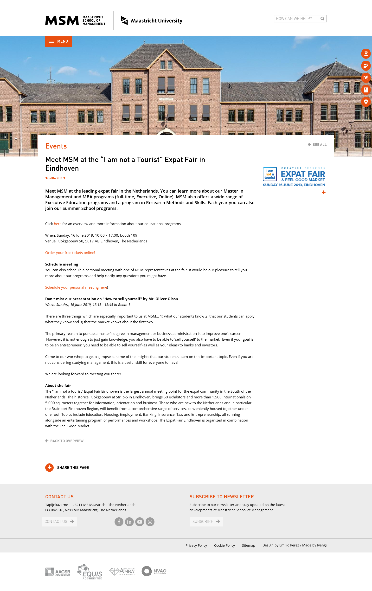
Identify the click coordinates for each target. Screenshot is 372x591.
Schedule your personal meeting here (76, 287)
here (58, 223)
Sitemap (248, 545)
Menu (58, 41)
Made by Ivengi (314, 545)
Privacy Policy (196, 545)
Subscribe (202, 522)
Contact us (56, 522)
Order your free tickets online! (70, 252)
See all (320, 145)
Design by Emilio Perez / (282, 545)
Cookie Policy (224, 545)
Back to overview (66, 441)
